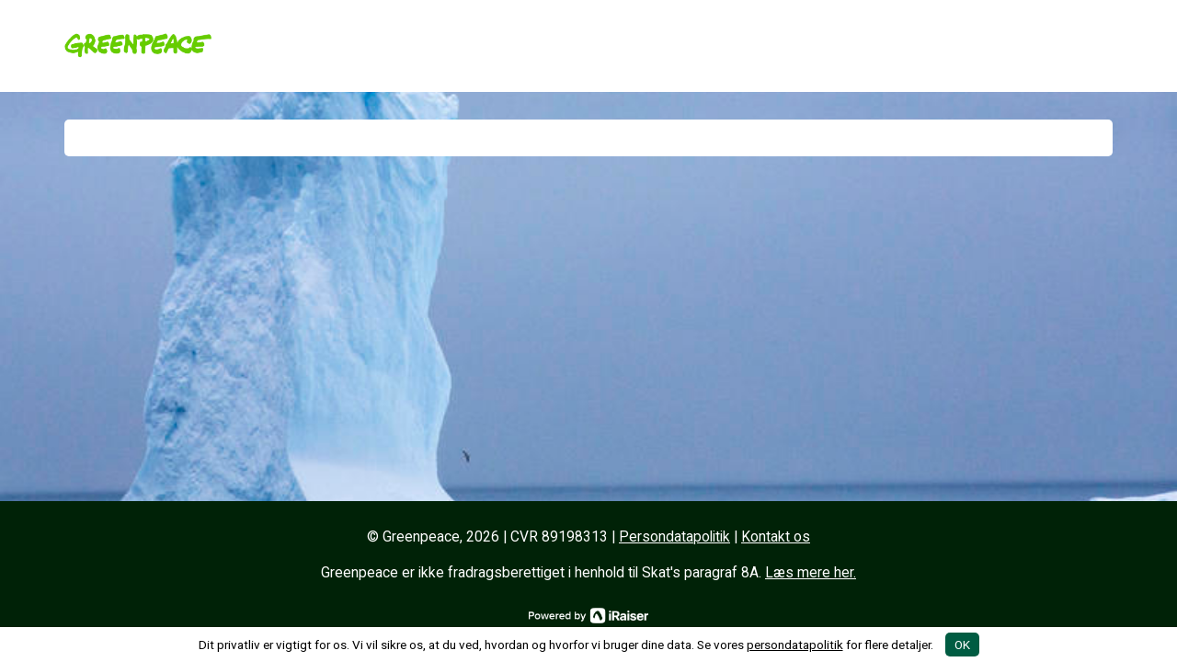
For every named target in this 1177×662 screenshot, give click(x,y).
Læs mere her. (810, 573)
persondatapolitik (795, 644)
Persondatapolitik (674, 537)
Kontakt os (775, 537)
